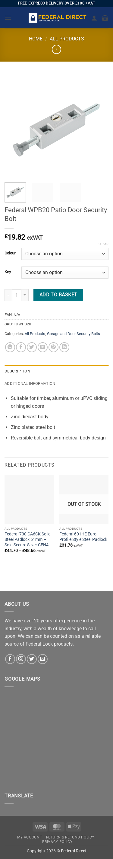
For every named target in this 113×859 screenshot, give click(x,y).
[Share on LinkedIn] (64, 347)
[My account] (94, 17)
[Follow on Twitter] (32, 659)
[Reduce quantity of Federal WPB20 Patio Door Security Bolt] (8, 295)
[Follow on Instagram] (21, 659)
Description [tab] (17, 371)
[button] (8, 17)
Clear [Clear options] (103, 244)
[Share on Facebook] (21, 347)
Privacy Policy (57, 842)
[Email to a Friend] (43, 347)
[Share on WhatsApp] (10, 347)
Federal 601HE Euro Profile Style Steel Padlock (83, 537)
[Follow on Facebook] (10, 659)
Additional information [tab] (30, 383)
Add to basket (58, 295)
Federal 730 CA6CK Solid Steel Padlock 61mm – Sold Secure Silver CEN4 (28, 539)
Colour (10, 253)
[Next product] (56, 49)
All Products (67, 39)
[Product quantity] (16, 295)
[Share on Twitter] (32, 347)
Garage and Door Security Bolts (73, 333)
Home (35, 39)
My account (29, 837)
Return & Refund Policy (70, 837)
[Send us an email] (43, 659)
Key (8, 272)
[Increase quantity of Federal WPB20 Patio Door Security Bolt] (25, 295)
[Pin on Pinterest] (53, 347)
